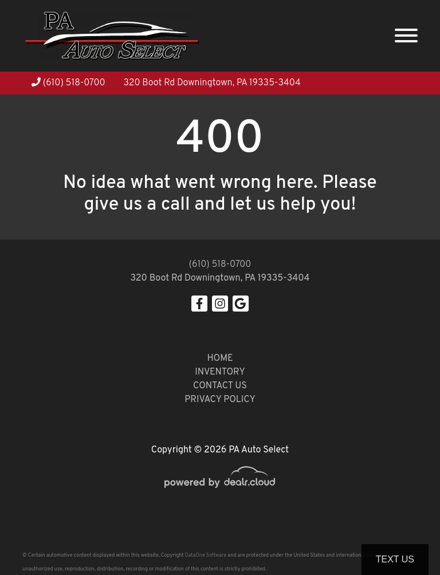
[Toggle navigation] (406, 36)
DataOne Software (205, 555)
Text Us (395, 559)
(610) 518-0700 (68, 83)
